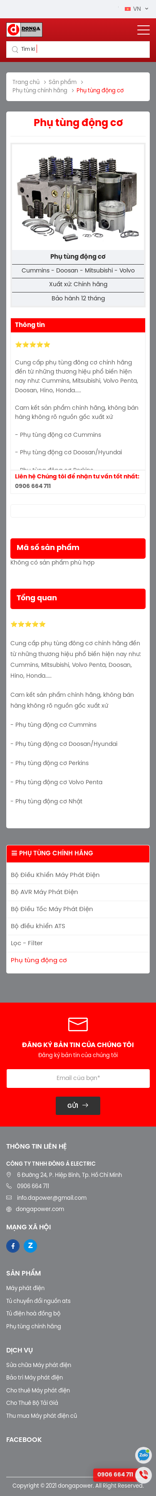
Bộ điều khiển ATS (38, 926)
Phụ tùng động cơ (39, 960)
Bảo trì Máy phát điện (34, 1378)
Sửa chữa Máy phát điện (38, 1365)
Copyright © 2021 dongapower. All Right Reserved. (78, 1486)
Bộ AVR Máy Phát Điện (44, 892)
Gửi (72, 1105)
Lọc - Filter (27, 943)
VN (134, 9)
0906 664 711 (33, 486)
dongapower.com (40, 1209)
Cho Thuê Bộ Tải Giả (32, 1403)
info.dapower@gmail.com (51, 1198)
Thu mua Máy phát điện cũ (41, 1416)
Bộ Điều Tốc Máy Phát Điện (52, 909)
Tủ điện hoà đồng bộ (33, 1314)
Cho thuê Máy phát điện (38, 1391)
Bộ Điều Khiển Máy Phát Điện (55, 875)
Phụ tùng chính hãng (33, 1327)
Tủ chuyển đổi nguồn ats (38, 1301)
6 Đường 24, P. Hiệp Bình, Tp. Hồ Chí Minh (69, 1175)
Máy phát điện (25, 1288)
